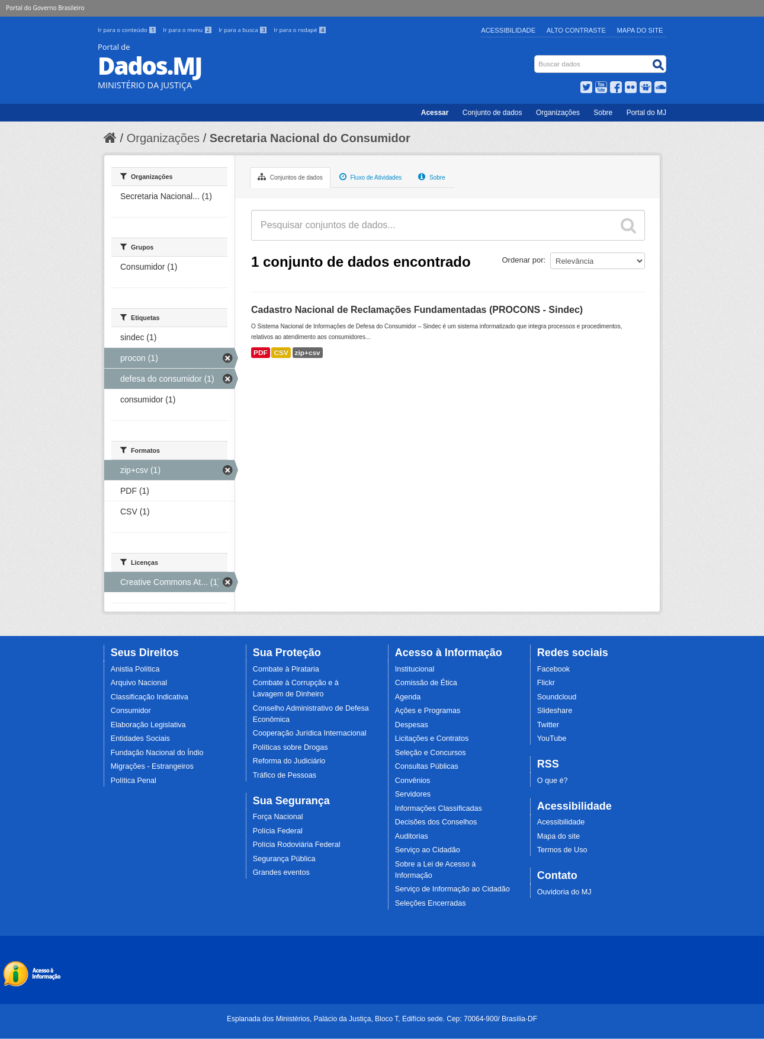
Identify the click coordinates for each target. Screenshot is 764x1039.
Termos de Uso (562, 850)
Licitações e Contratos (432, 738)
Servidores (413, 794)
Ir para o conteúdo (128, 30)
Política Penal (133, 780)
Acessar (435, 112)
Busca (535, 57)
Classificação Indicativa (149, 697)
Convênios (413, 780)
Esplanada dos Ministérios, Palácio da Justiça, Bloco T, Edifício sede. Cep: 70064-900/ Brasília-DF (382, 1019)
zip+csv (307, 353)
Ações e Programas (428, 710)
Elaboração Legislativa (148, 725)
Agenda (407, 697)
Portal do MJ (646, 112)
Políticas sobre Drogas (290, 747)
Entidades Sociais (140, 738)
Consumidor (131, 710)
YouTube (552, 738)
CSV (281, 353)
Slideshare (555, 710)
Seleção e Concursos (430, 753)
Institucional (415, 669)
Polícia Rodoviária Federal (297, 844)
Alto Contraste (576, 30)
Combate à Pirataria (286, 669)
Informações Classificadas (438, 808)
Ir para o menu (188, 30)
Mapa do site (558, 836)
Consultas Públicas (426, 766)
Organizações (558, 112)
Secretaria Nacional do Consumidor (310, 138)
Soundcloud (557, 697)
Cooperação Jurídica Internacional (310, 733)
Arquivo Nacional (139, 683)
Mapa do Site (640, 30)
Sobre (602, 112)
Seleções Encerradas (430, 903)
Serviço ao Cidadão (427, 850)
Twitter (548, 725)
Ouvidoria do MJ (564, 892)
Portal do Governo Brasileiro (45, 8)
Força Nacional (278, 817)
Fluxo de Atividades (370, 176)
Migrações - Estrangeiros (152, 766)
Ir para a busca (244, 30)
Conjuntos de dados (290, 176)
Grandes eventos (281, 872)
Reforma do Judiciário (289, 761)
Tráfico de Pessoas (284, 775)
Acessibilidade (508, 30)
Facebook (553, 669)
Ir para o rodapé (300, 30)
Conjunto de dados (492, 112)
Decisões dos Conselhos (436, 822)
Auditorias (411, 836)
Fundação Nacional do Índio (157, 753)
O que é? (552, 780)
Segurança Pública (284, 859)
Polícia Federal (278, 831)
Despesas (411, 725)
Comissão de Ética (426, 683)
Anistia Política (135, 669)
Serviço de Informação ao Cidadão (452, 889)
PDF (260, 353)
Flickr (546, 683)
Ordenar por (523, 259)
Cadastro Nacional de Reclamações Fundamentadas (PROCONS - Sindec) (417, 310)
